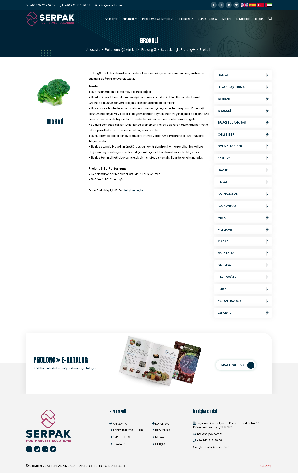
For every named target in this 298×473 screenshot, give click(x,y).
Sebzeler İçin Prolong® (178, 50)
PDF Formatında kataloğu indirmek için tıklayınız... (66, 368)
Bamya (243, 75)
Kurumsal (129, 19)
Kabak (243, 182)
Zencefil (243, 313)
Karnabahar (243, 194)
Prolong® (185, 19)
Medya (226, 19)
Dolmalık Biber (243, 146)
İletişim (259, 19)
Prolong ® (148, 50)
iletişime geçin (133, 190)
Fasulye (243, 158)
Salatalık (243, 253)
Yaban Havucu (243, 301)
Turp (243, 289)
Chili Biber (243, 135)
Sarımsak (243, 265)
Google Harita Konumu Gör (211, 447)
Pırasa (243, 241)
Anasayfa (111, 19)
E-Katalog (243, 19)
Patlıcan (243, 230)
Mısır (243, 218)
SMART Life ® (207, 19)
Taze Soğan (243, 277)
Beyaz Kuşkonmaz (243, 87)
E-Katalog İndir (237, 365)
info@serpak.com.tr (111, 5)
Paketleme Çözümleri (157, 19)
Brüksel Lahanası (243, 123)
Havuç (243, 170)
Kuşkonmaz (243, 206)
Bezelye (243, 99)
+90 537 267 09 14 (43, 5)
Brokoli (243, 111)
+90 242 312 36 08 (77, 5)
